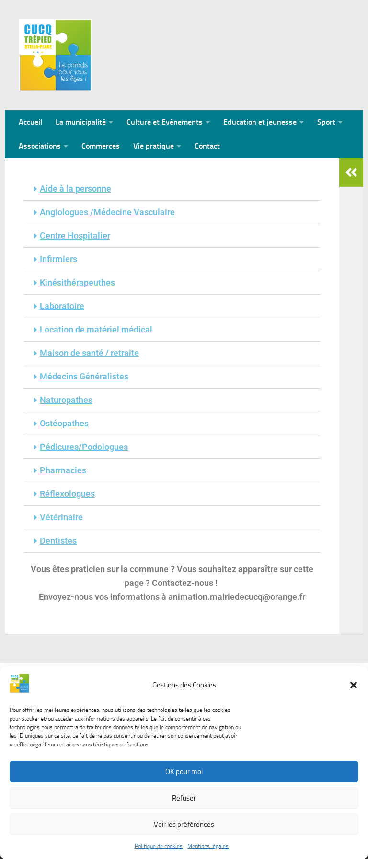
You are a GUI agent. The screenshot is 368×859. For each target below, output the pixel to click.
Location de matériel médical (96, 329)
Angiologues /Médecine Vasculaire (107, 212)
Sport (326, 121)
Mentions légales (208, 849)
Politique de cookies (159, 849)
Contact (207, 145)
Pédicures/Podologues (84, 447)
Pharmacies (63, 470)
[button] (353, 688)
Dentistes (58, 541)
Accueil (30, 121)
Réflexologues (67, 494)
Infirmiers (58, 259)
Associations (40, 145)
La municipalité (81, 121)
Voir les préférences (184, 828)
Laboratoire (62, 306)
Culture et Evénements (164, 121)
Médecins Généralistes (84, 376)
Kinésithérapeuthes (77, 282)
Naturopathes (66, 400)
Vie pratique (153, 145)
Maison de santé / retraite (89, 353)
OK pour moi (184, 775)
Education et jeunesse (260, 121)
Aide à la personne (75, 188)
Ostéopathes (64, 423)
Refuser (184, 801)
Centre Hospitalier (75, 235)
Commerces (100, 145)
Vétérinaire (61, 517)
